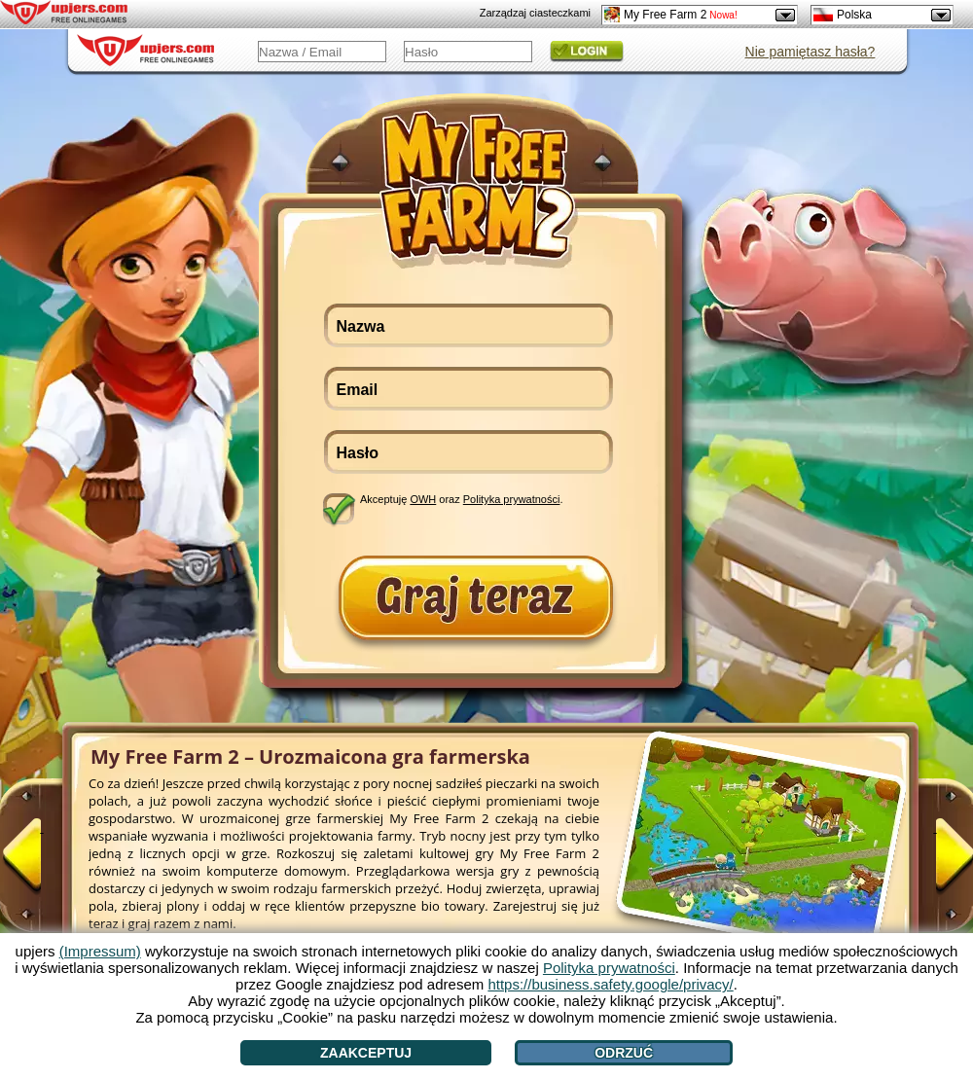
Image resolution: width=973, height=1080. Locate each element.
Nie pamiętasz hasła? (810, 51)
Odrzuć (624, 1053)
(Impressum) (100, 951)
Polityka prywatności (511, 499)
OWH (423, 499)
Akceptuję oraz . (461, 499)
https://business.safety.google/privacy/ (610, 984)
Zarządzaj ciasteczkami (535, 12)
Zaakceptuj (366, 1053)
